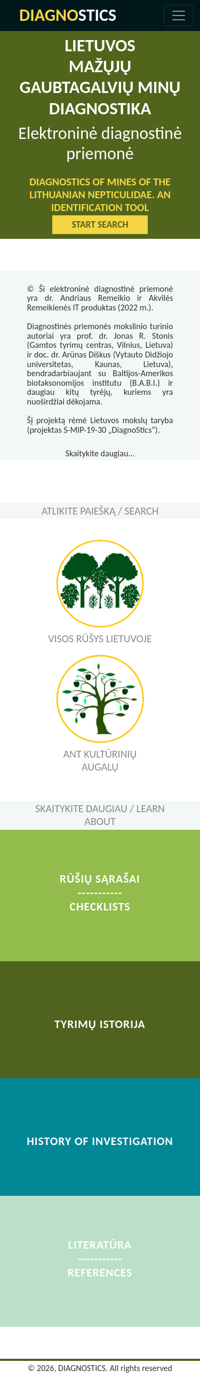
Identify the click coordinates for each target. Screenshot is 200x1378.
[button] (15, 365)
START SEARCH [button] (99, 224)
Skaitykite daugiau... (100, 453)
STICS (67, 15)
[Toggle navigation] (179, 15)
